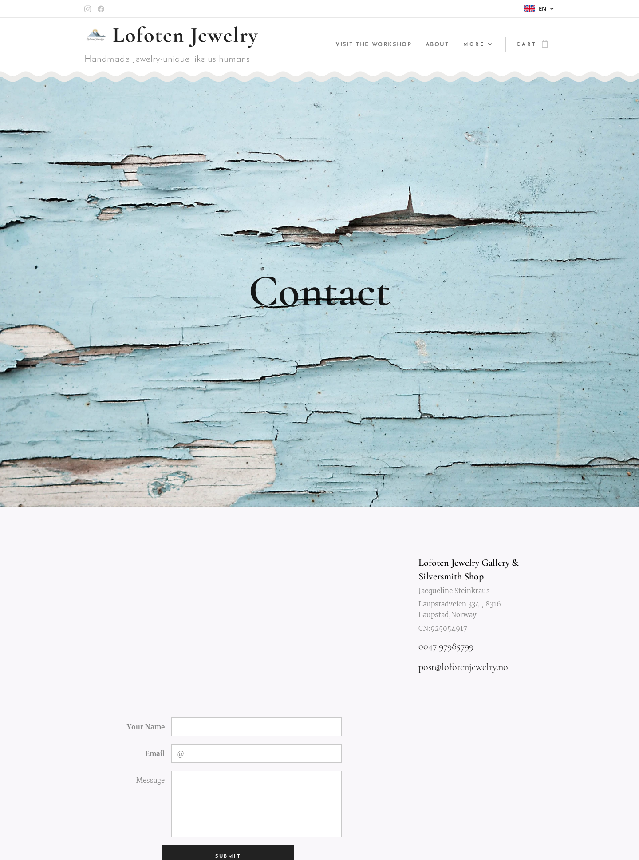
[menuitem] (368, 45)
